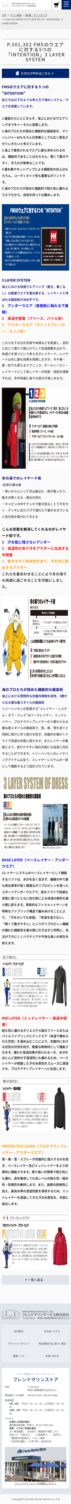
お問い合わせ (52, 1356)
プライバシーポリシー (18, 1343)
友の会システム (52, 1331)
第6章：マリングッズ (36, 15)
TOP (4, 15)
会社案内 (18, 1331)
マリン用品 (16, 15)
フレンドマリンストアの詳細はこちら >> (35, 1483)
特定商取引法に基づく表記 (52, 1343)
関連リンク (18, 1356)
